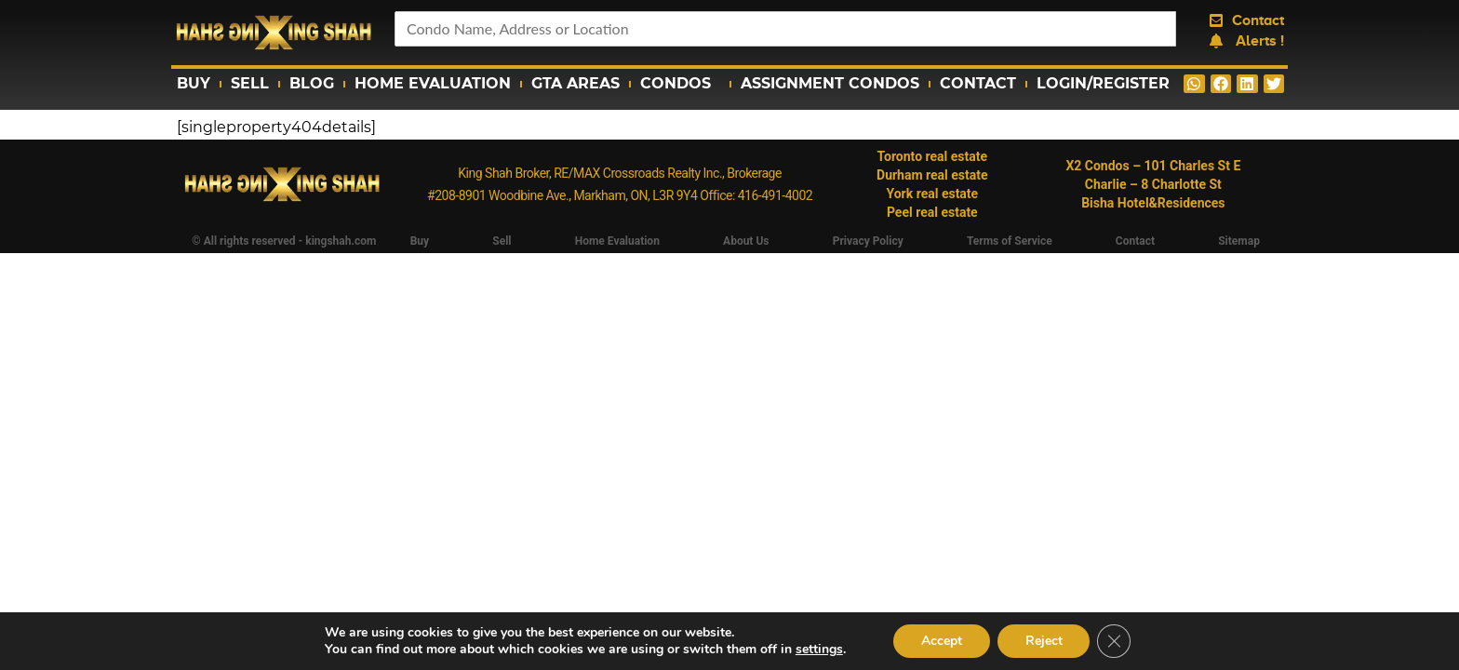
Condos (680, 83)
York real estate (932, 193)
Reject (1044, 641)
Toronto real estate (932, 156)
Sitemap (1239, 241)
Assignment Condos (830, 83)
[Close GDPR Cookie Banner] (1114, 641)
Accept (941, 641)
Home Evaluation (433, 83)
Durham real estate (932, 175)
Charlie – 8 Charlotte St (1153, 184)
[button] (1194, 83)
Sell (250, 83)
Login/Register (1103, 83)
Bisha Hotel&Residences (1153, 202)
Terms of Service (1009, 241)
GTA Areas (575, 83)
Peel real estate (932, 212)
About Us (746, 241)
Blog (311, 83)
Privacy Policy (868, 241)
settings (818, 649)
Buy (193, 83)
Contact (978, 83)
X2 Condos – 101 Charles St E (1152, 165)
